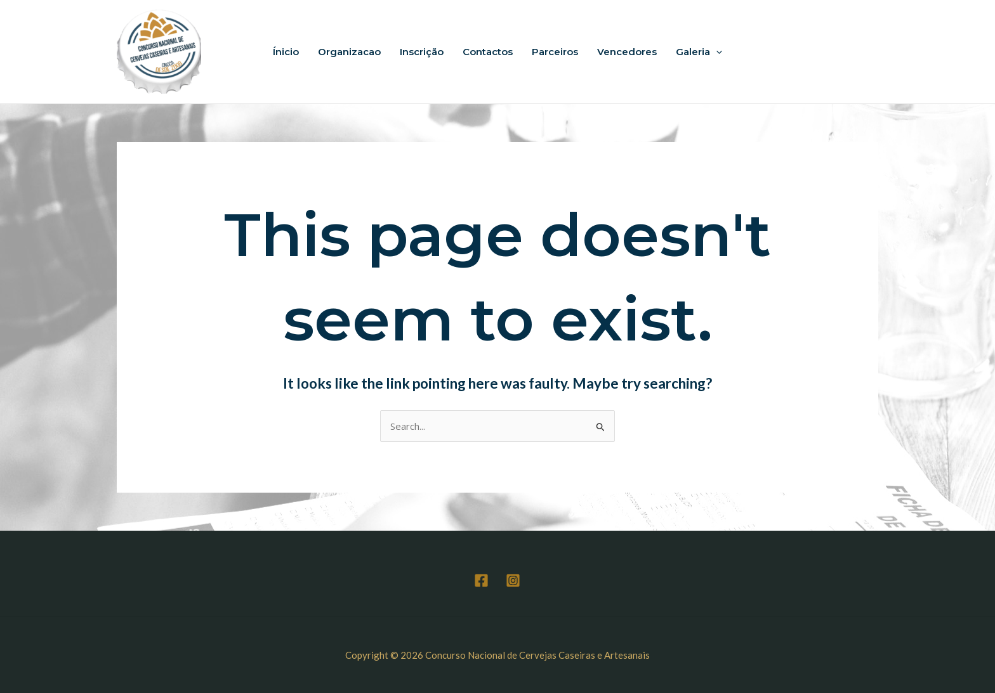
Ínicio (286, 52)
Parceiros (555, 52)
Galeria (699, 52)
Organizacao (349, 52)
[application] (716, 52)
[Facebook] (481, 580)
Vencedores (627, 52)
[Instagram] (513, 580)
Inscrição (422, 52)
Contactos (488, 52)
